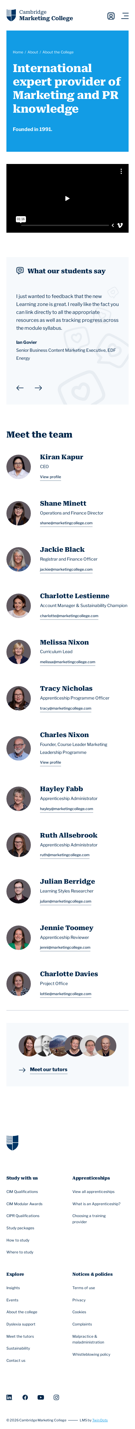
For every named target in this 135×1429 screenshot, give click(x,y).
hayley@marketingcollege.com (66, 808)
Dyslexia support (21, 1324)
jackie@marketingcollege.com (66, 569)
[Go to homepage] (12, 1142)
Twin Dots (100, 1420)
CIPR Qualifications (23, 1216)
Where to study (20, 1252)
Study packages (21, 1228)
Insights (13, 1288)
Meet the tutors (20, 1336)
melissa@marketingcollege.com (67, 662)
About (32, 52)
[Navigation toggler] (125, 16)
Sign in (111, 16)
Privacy (79, 1300)
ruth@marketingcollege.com (64, 855)
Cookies (80, 1312)
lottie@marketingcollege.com (65, 993)
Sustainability (18, 1348)
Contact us (16, 1360)
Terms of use (84, 1288)
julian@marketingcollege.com (65, 901)
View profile (50, 477)
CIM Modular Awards (25, 1204)
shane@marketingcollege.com (66, 523)
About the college (22, 1312)
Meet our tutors (49, 1070)
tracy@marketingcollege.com (65, 708)
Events (13, 1300)
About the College (58, 52)
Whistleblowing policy (92, 1354)
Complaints (82, 1324)
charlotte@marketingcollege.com (69, 615)
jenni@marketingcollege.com (65, 947)
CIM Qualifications (22, 1191)
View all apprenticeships (94, 1191)
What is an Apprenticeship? (97, 1204)
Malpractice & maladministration (97, 1339)
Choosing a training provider (97, 1218)
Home (18, 52)
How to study (18, 1240)
